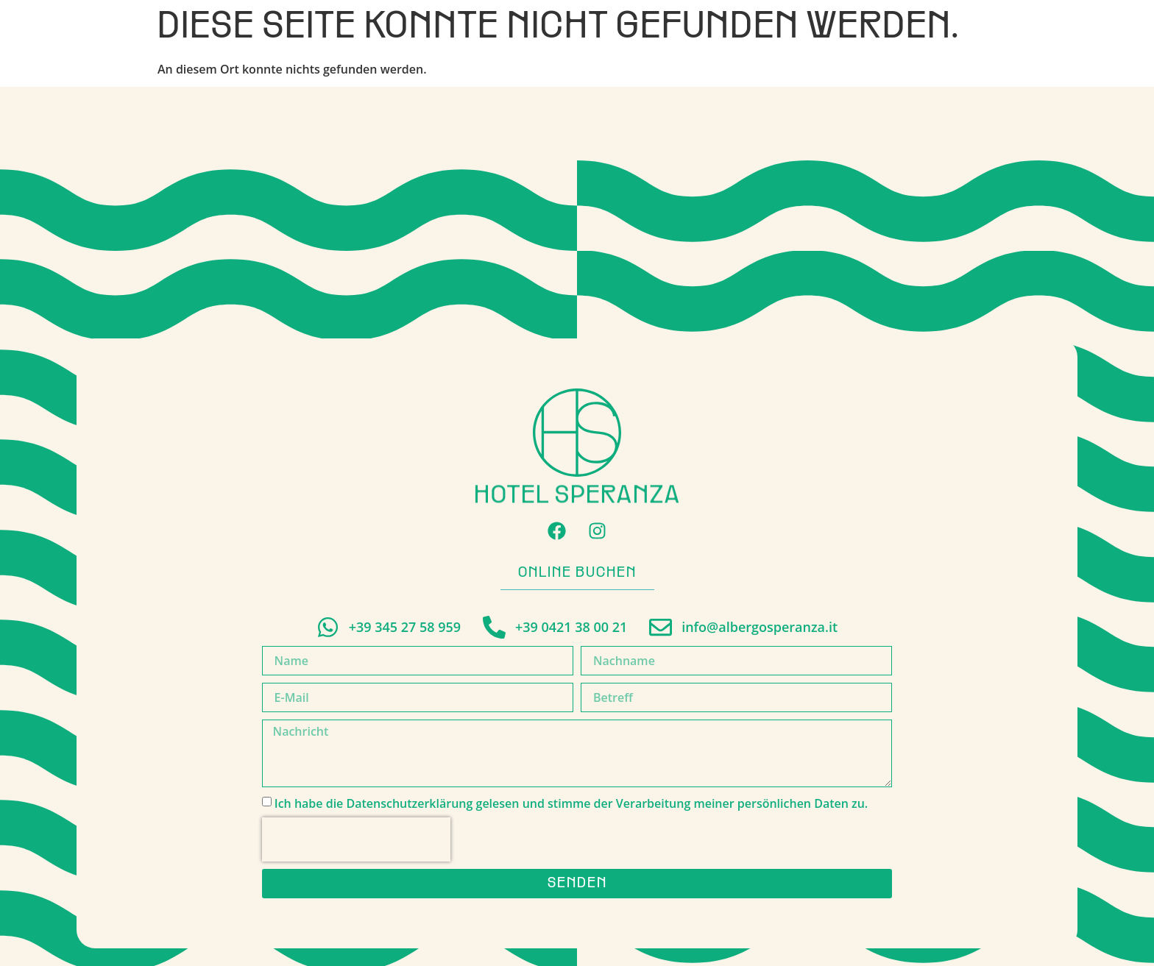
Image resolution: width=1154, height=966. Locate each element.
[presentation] (356, 839)
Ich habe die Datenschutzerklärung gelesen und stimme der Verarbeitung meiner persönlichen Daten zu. (571, 803)
